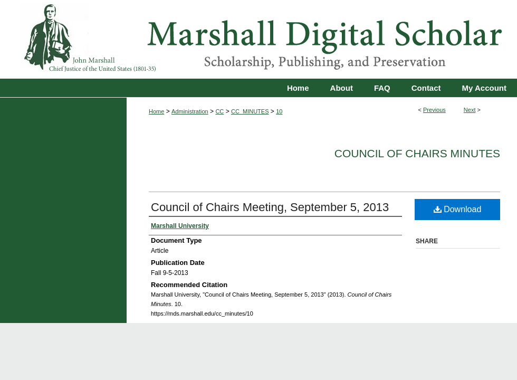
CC (219, 111)
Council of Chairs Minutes (417, 153)
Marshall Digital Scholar (258, 39)
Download (458, 209)
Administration (189, 111)
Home (156, 111)
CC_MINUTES (250, 111)
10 (279, 111)
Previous (434, 110)
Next (470, 110)
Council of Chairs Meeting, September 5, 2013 (270, 207)
